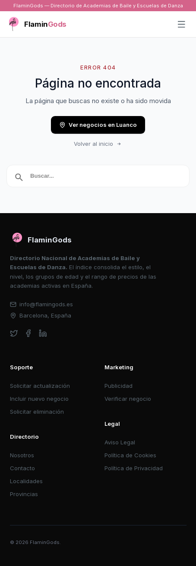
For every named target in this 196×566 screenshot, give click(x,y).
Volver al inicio (98, 143)
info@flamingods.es (41, 304)
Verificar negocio (127, 398)
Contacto (22, 468)
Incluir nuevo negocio (39, 398)
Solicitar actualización (40, 385)
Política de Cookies (130, 455)
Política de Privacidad (133, 468)
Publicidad (118, 385)
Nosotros (22, 455)
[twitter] (14, 333)
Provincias (24, 494)
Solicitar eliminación (37, 411)
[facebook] (28, 333)
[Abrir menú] (182, 24)
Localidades (26, 481)
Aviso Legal (119, 442)
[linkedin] (43, 333)
